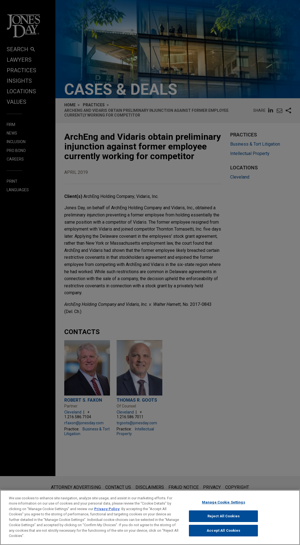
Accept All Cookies (223, 534)
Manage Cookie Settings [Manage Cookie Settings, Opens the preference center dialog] (223, 506)
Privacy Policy (107, 513)
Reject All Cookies (223, 520)
